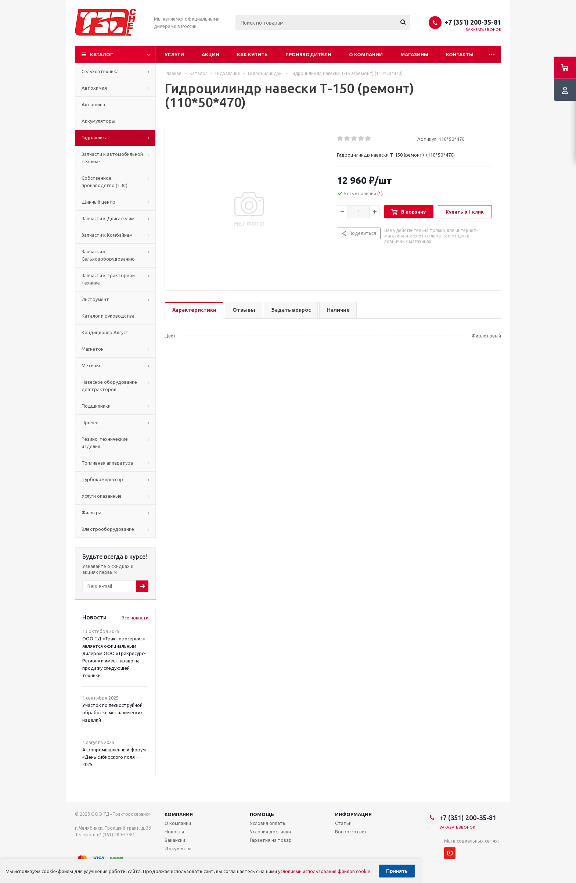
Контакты (460, 54)
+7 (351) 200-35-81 (472, 22)
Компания (179, 814)
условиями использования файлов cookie (324, 871)
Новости (174, 831)
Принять (397, 871)
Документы (178, 848)
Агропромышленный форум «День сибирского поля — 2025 (114, 757)
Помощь (262, 814)
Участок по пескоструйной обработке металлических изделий (112, 712)
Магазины (414, 54)
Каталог (101, 54)
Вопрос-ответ (351, 831)
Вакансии (175, 840)
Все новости (135, 617)
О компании (366, 54)
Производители (308, 54)
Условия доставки (270, 831)
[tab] (194, 310)
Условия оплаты (268, 823)
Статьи (343, 823)
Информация (353, 814)
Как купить (252, 54)
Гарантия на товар (271, 840)
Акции (210, 54)
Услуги (174, 54)
